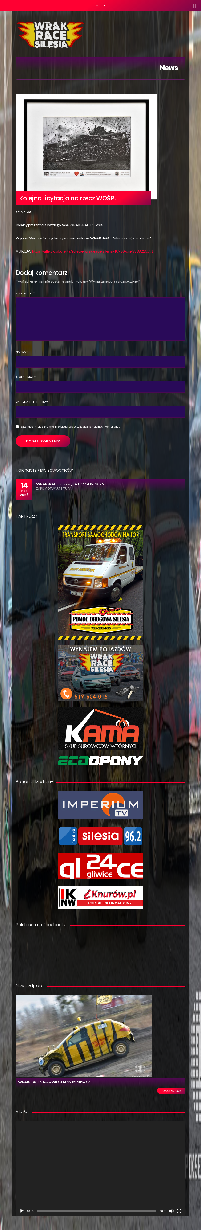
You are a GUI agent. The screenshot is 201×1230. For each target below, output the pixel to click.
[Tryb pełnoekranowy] (179, 1211)
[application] (100, 1168)
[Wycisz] (171, 1211)
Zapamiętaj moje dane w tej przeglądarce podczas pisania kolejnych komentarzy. (71, 426)
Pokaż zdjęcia (171, 1090)
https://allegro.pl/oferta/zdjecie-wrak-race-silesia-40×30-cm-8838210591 (92, 251)
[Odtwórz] (22, 1211)
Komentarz (25, 293)
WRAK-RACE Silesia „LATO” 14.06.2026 (70, 484)
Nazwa (22, 352)
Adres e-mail (26, 377)
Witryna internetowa (32, 402)
